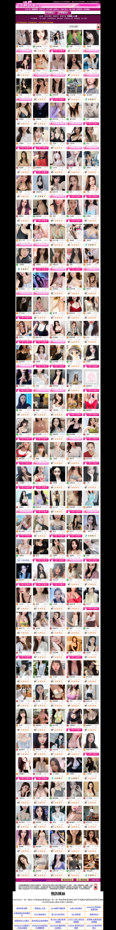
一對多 (97, 46)
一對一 (97, 95)
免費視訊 (29, 46)
